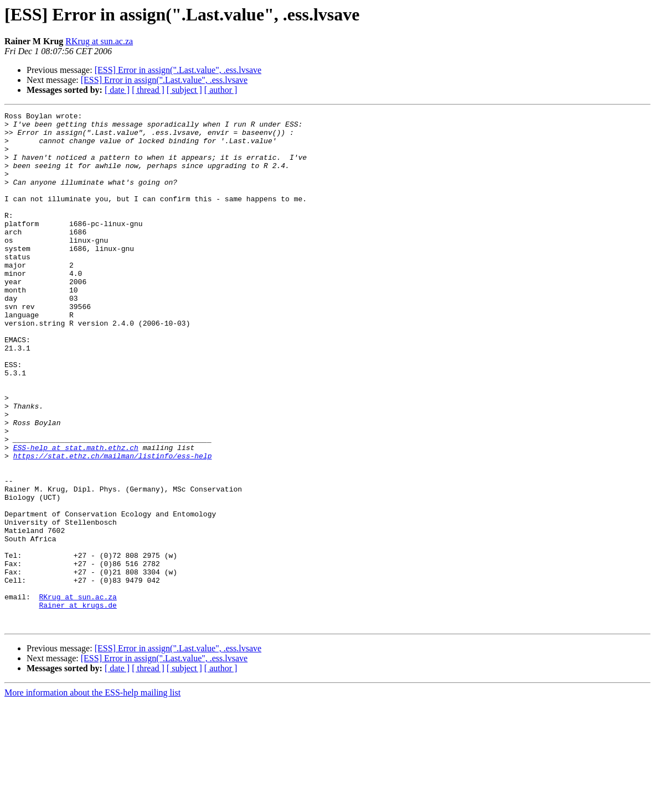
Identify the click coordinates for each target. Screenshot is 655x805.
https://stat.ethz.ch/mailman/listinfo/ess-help (112, 525)
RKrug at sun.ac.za (99, 41)
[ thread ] (148, 90)
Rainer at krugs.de (77, 704)
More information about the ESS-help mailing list (92, 795)
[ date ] (117, 90)
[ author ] (221, 90)
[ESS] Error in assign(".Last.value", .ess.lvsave (178, 70)
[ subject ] (184, 90)
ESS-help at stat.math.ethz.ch (75, 515)
